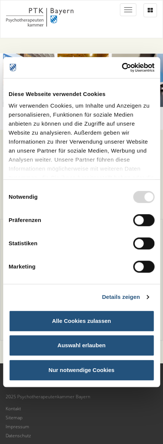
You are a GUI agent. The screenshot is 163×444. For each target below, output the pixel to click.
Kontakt (13, 408)
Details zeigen (121, 297)
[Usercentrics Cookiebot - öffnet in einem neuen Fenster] (121, 67)
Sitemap (14, 417)
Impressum (17, 426)
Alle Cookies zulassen (81, 321)
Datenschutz (18, 435)
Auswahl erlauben (81, 345)
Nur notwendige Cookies (82, 370)
